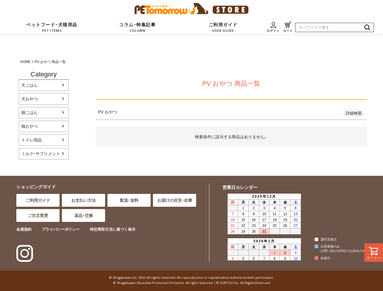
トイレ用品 (31, 140)
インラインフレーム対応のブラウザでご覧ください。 (263, 226)
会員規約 (24, 229)
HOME (25, 62)
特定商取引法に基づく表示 (112, 229)
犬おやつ (29, 99)
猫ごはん (29, 112)
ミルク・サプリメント (40, 153)
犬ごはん (29, 85)
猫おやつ (29, 126)
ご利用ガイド (38, 200)
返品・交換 (83, 215)
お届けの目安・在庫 (174, 200)
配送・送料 (129, 200)
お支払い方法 (83, 200)
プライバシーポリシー (61, 229)
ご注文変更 (38, 215)
